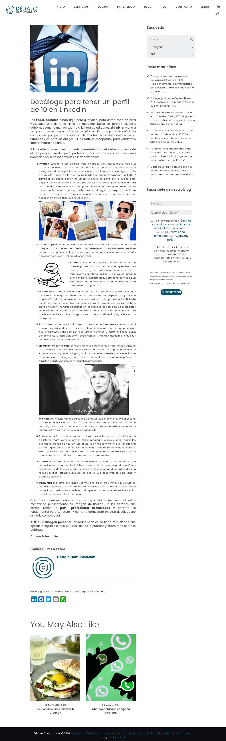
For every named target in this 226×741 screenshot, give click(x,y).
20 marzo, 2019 (110, 701)
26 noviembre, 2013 (55, 701)
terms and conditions (168, 226)
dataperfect (117, 734)
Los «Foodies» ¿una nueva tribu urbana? (55, 708)
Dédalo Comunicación (76, 553)
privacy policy (171, 230)
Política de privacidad (131, 730)
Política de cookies (159, 730)
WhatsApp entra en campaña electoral (110, 708)
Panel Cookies (182, 730)
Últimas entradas (56, 544)
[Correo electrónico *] (171, 207)
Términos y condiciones (100, 730)
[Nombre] (171, 199)
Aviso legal (77, 730)
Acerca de (37, 544)
